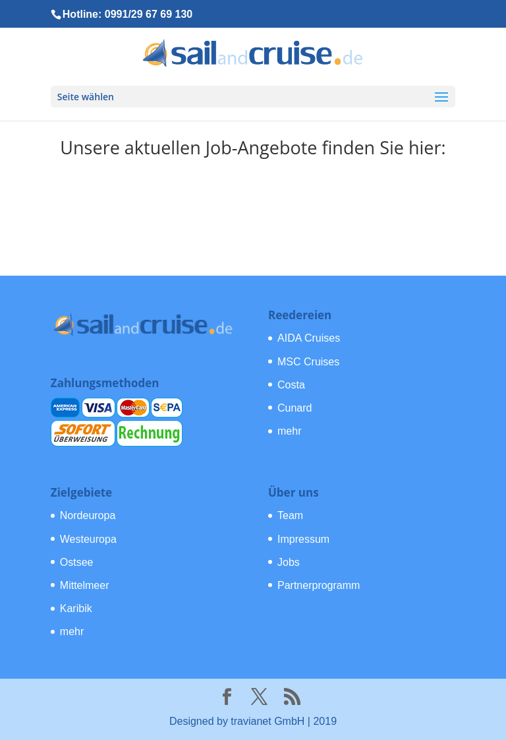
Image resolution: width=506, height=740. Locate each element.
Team (290, 515)
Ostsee (77, 562)
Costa (291, 384)
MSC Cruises (308, 361)
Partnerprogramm (318, 585)
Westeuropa (88, 539)
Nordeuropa (88, 515)
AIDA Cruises (308, 338)
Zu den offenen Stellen (253, 202)
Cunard (294, 408)
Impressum (303, 539)
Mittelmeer (84, 585)
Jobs (288, 562)
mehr (289, 431)
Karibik (76, 608)
